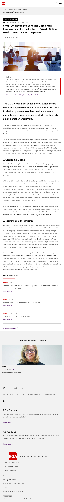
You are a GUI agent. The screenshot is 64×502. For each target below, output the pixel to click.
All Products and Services (14, 462)
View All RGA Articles (9, 328)
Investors (6, 476)
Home (5, 9)
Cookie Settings (8, 496)
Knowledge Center (15, 9)
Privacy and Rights (9, 480)
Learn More (8, 422)
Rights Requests (10, 470)
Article (25, 9)
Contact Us (8, 444)
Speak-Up (6, 487)
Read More (8, 291)
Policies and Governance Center (14, 483)
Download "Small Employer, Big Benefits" (22, 95)
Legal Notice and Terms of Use (13, 491)
